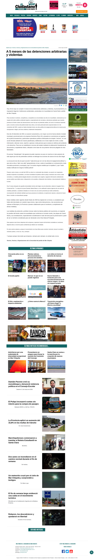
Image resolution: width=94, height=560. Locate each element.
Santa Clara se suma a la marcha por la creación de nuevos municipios (55, 355)
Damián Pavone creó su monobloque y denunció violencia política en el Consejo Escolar (23, 384)
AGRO (76, 15)
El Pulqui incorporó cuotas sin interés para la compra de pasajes (23, 403)
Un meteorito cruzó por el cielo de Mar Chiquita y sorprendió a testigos (23, 477)
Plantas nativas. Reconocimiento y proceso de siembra (35, 256)
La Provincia (52, 15)
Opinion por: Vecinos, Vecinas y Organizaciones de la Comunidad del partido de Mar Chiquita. (27, 47)
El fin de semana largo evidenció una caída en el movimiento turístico (23, 495)
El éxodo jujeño (13, 276)
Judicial (82, 15)
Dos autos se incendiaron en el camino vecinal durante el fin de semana (22, 459)
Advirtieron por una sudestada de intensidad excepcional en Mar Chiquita (17, 355)
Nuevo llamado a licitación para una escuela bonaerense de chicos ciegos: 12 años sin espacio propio (55, 279)
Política (23, 15)
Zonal (40, 15)
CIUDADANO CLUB (82, 11)
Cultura (45, 15)
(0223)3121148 (23, 552)
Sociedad (29, 15)
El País (58, 15)
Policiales (16, 15)
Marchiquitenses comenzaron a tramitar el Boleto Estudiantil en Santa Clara (22, 440)
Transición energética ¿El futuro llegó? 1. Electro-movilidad (55, 303)
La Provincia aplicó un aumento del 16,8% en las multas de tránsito (24, 421)
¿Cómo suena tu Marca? (36, 301)
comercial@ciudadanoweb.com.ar (27, 549)
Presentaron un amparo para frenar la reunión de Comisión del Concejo (36, 355)
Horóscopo (70, 15)
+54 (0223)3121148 (23, 550)
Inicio (11, 15)
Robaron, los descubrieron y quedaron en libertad (21, 515)
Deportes (35, 15)
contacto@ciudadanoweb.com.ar (27, 548)
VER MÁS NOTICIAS (37, 529)
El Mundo (63, 15)
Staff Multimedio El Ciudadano (68, 544)
